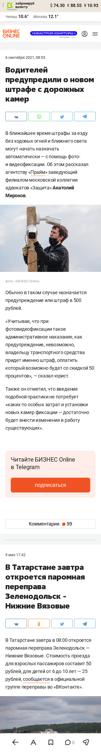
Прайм (37, 172)
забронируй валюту (24, 5)
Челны (11, 17)
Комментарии (50, 524)
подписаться (50, 485)
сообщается (36, 679)
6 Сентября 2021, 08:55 (25, 57)
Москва (40, 17)
